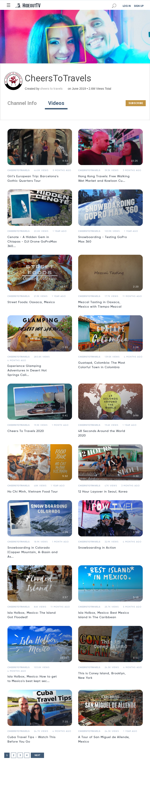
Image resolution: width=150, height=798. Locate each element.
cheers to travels (51, 88)
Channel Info (22, 103)
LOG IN (127, 6)
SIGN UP (139, 6)
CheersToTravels (18, 170)
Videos (56, 103)
